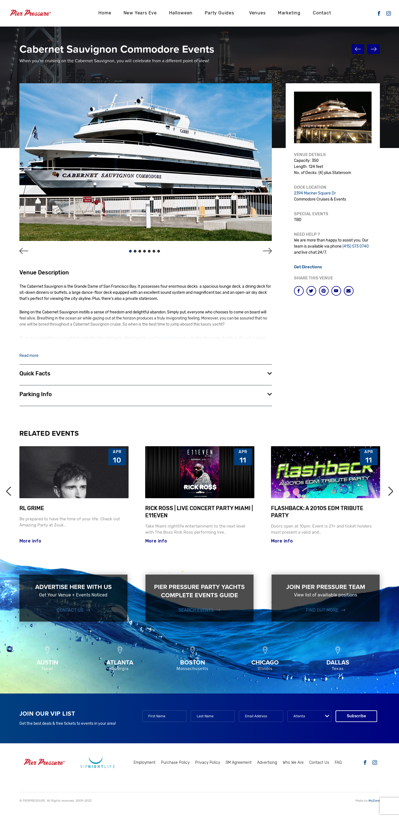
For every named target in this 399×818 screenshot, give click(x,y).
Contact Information (174, 338)
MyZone (374, 801)
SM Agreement (239, 763)
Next (388, 491)
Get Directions (308, 266)
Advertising (267, 763)
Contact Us (70, 610)
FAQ (338, 763)
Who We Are (293, 763)
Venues (257, 12)
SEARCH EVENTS (196, 610)
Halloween (181, 12)
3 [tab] (140, 251)
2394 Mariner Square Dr (315, 193)
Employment (144, 763)
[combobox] (309, 717)
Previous (10, 491)
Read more (29, 355)
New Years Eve (140, 12)
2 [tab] (135, 251)
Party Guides (219, 12)
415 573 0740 (53, 344)
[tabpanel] (145, 162)
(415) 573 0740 (355, 246)
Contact (322, 12)
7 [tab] (158, 251)
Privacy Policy (207, 763)
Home (104, 12)
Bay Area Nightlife (194, 344)
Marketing (289, 12)
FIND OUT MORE (322, 610)
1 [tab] (130, 251)
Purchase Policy (175, 763)
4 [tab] (144, 251)
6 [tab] (154, 251)
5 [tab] (149, 251)
